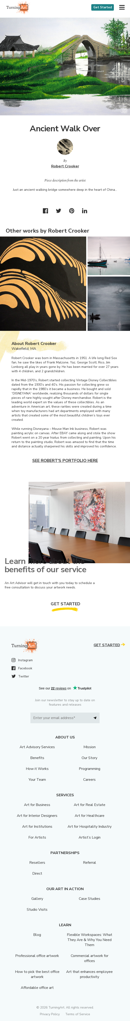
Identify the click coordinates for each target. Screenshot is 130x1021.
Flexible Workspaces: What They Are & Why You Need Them (89, 939)
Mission (89, 747)
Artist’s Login (89, 837)
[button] (122, 7)
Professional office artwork (37, 955)
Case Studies (89, 898)
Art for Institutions (37, 826)
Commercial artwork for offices (89, 958)
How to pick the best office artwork (37, 974)
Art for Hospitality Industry (90, 826)
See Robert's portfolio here (65, 460)
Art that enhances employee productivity (89, 974)
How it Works (37, 768)
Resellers (37, 862)
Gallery (37, 898)
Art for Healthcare (89, 815)
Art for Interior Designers (37, 815)
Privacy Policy (50, 1014)
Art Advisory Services (37, 747)
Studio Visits (37, 909)
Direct (37, 873)
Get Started (102, 7)
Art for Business (37, 804)
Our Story (89, 757)
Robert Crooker (65, 166)
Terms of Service (77, 1014)
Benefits (37, 757)
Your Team (37, 779)
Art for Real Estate (89, 804)
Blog (37, 934)
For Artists (37, 837)
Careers (89, 779)
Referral (89, 862)
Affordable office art (37, 987)
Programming (89, 768)
